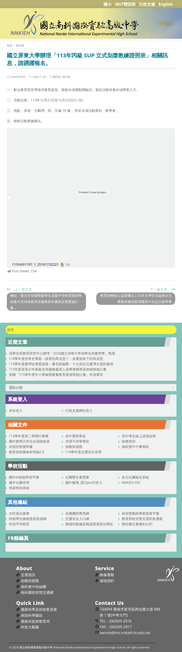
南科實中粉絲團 (33, 586)
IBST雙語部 (125, 4)
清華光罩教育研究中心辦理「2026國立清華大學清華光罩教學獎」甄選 (62, 353)
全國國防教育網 (77, 513)
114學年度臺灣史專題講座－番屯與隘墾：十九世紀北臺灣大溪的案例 (61, 364)
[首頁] (9, 45)
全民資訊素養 (19, 513)
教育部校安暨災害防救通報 (142, 518)
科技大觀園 (30, 627)
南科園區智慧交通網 (37, 592)
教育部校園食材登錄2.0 (26, 452)
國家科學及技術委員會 (39, 609)
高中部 (66, 77)
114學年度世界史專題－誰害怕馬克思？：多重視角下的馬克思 (56, 358)
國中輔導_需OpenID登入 (84, 482)
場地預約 (107, 580)
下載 (67, 265)
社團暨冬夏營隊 (77, 477)
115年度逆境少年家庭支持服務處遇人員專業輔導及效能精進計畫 (58, 369)
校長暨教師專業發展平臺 (140, 513)
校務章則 (128, 441)
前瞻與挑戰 (73, 446)
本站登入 (16, 410)
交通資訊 (28, 574)
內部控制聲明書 (21, 446)
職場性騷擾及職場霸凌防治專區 (89, 524)
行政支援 (147, 4)
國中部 (56, 77)
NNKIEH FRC (131, 482)
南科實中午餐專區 (135, 446)
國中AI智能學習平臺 (24, 477)
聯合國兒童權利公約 (137, 524)
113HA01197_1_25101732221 (35, 264)
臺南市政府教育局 (35, 621)
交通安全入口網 (77, 518)
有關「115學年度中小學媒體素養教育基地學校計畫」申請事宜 (56, 374)
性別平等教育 (19, 524)
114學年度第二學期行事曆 (29, 436)
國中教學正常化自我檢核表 (29, 441)
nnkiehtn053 (17, 77)
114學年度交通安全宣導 (83, 452)
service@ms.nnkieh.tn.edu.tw (125, 632)
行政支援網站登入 (79, 410)
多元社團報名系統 (135, 477)
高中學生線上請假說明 (139, 436)
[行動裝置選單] (166, 23)
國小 (107, 4)
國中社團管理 (19, 482)
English (165, 4)
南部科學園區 (32, 615)
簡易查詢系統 (19, 488)
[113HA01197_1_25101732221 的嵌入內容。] (92, 192)
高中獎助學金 (75, 436)
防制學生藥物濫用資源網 (27, 518)
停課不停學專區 (77, 441)
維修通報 (107, 574)
